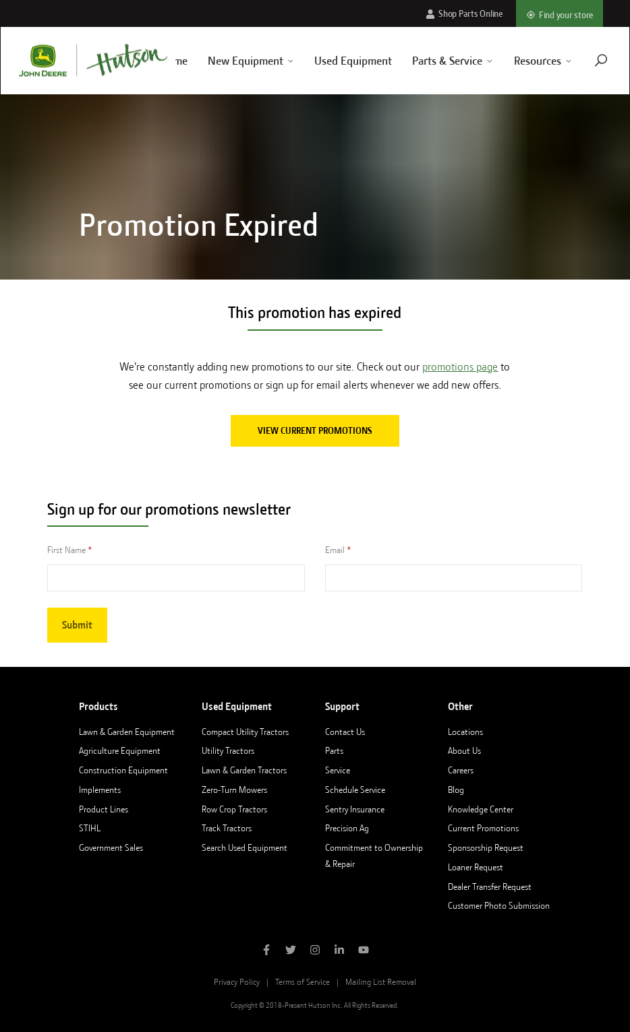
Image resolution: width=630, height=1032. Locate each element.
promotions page (460, 366)
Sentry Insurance (354, 809)
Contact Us (345, 731)
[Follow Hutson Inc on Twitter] (291, 951)
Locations (465, 731)
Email (335, 549)
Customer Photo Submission (499, 905)
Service (337, 770)
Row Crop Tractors (234, 809)
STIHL (90, 828)
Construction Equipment (123, 770)
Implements (100, 789)
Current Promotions (483, 828)
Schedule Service (355, 789)
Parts (334, 750)
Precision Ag (347, 828)
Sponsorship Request (485, 847)
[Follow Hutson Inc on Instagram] (315, 951)
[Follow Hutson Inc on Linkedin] (339, 951)
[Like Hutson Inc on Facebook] (266, 951)
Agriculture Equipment (120, 750)
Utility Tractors (228, 750)
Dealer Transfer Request (490, 886)
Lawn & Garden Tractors (244, 770)
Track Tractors (227, 828)
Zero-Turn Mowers (234, 789)
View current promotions (315, 430)
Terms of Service (302, 982)
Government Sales (111, 847)
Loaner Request (475, 867)
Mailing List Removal (380, 982)
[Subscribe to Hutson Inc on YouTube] (363, 951)
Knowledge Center (480, 809)
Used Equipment (337, 60)
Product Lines (103, 809)
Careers (461, 770)
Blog (456, 789)
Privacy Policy (237, 982)
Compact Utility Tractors (245, 731)
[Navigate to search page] (585, 60)
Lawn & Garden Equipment (127, 731)
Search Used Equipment (244, 847)
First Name (66, 549)
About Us (464, 750)
